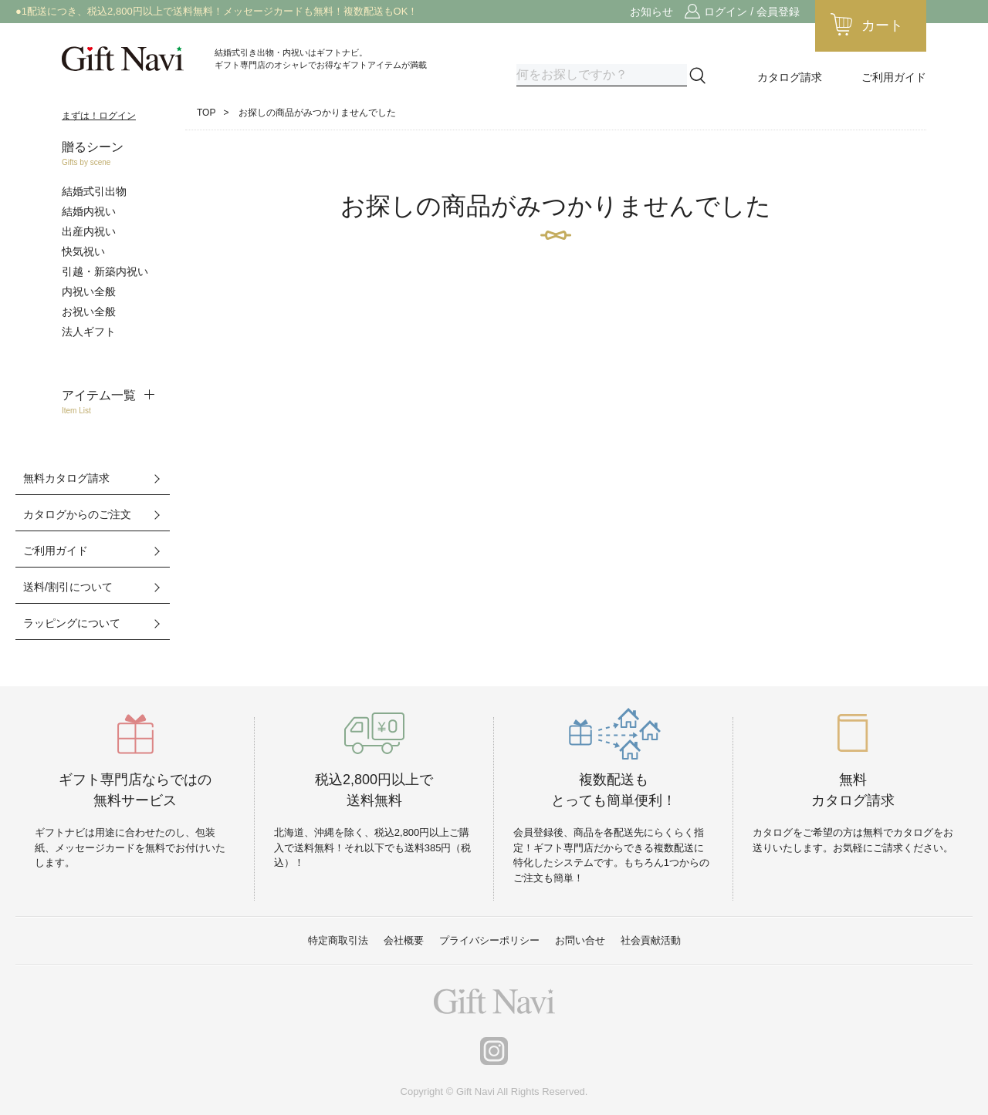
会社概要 (404, 940)
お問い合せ (580, 940)
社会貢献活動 (651, 940)
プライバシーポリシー (489, 940)
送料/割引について (68, 587)
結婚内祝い (89, 211)
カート (882, 25)
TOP (206, 112)
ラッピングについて (71, 623)
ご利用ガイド (893, 77)
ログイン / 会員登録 (752, 11)
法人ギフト (89, 331)
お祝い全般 (89, 311)
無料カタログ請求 (66, 478)
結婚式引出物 (94, 191)
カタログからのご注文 (77, 514)
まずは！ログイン (99, 115)
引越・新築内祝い (105, 271)
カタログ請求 (789, 77)
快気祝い (83, 251)
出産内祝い (89, 231)
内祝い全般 (89, 291)
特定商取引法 (338, 940)
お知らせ (651, 11)
